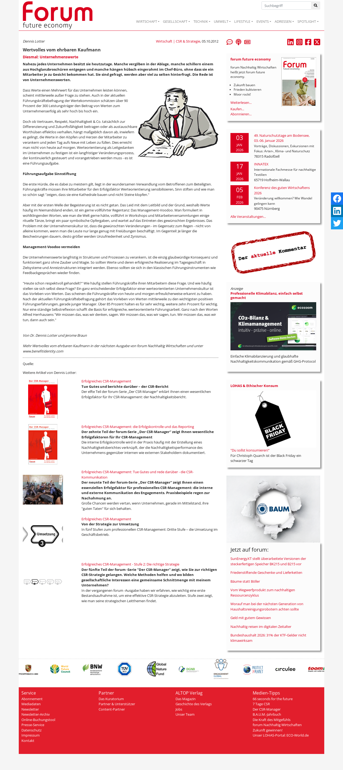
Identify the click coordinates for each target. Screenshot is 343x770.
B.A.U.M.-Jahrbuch (267, 714)
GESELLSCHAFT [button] (175, 21)
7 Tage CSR (261, 703)
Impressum (30, 735)
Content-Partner (112, 709)
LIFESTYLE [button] (242, 21)
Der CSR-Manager (267, 709)
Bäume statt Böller (245, 581)
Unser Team (185, 714)
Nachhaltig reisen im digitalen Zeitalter (260, 626)
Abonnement (32, 698)
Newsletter (30, 709)
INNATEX (261, 164)
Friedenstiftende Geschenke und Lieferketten (266, 572)
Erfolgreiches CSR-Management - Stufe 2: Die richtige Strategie (130, 564)
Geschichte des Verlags (194, 703)
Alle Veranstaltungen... (248, 216)
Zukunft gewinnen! (267, 730)
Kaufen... (237, 109)
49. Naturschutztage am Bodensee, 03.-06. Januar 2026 (282, 138)
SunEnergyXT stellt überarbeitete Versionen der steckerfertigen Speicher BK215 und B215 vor (268, 561)
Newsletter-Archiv (35, 714)
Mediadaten (31, 703)
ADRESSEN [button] (283, 21)
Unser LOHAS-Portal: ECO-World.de (281, 735)
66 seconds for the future (273, 698)
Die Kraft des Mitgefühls (271, 719)
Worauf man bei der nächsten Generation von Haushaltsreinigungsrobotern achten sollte (266, 606)
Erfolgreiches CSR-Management (106, 381)
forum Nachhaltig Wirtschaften (277, 724)
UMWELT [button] (221, 21)
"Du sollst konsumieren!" (250, 450)
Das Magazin (186, 698)
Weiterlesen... (241, 102)
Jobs (179, 709)
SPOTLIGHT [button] (306, 21)
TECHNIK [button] (200, 21)
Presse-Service (32, 724)
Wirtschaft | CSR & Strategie (178, 41)
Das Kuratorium (111, 698)
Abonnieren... (241, 114)
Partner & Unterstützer (117, 703)
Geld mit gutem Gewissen (250, 617)
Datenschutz (31, 730)
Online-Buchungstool (38, 719)
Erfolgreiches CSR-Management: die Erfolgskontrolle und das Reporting (137, 426)
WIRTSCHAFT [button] (146, 21)
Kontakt (27, 740)
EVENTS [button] (262, 21)
